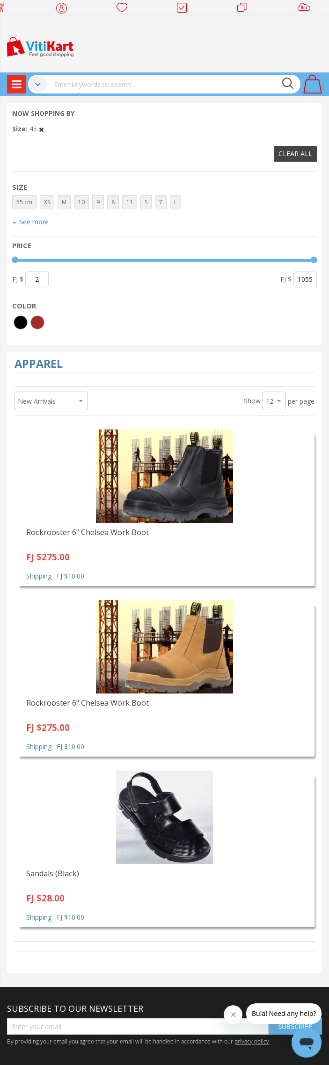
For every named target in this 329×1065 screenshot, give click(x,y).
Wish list (125, 9)
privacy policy (251, 1041)
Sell (306, 9)
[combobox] (173, 84)
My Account (64, 9)
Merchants (245, 9)
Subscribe (295, 1026)
